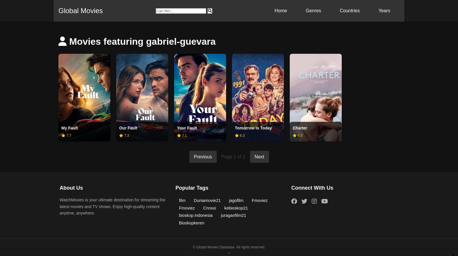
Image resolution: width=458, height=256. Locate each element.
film (182, 200)
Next (259, 156)
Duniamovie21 (207, 200)
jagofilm (236, 200)
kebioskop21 (236, 208)
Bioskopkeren (191, 223)
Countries (350, 10)
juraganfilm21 (233, 215)
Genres (313, 10)
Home (281, 10)
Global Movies (80, 11)
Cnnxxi (209, 208)
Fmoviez (260, 200)
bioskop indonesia (196, 215)
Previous (203, 156)
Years (384, 10)
